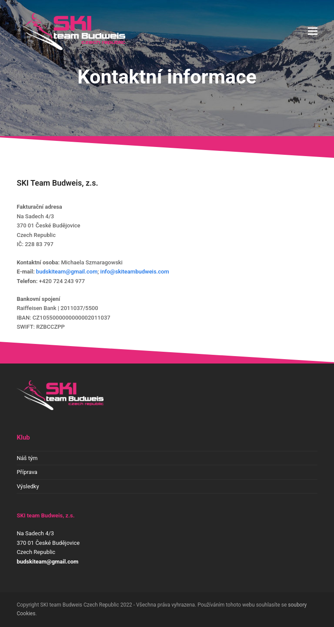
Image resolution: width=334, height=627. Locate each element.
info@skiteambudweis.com (134, 271)
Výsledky (28, 486)
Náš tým (27, 458)
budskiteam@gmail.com (66, 271)
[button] (312, 31)
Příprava (27, 472)
